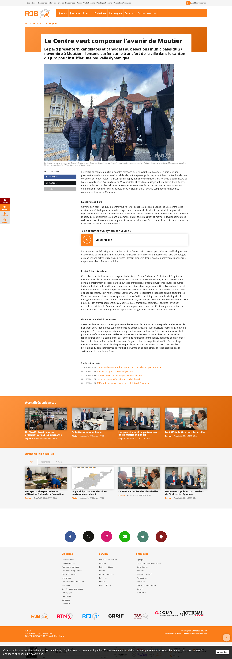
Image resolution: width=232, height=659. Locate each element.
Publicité (140, 570)
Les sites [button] (30, 3)
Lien (50, 189)
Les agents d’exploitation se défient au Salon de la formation (44, 493)
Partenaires (141, 578)
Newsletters (124, 536)
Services (130, 13)
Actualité (38, 23)
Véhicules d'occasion (122, 3)
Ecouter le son (96, 240)
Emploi (61, 3)
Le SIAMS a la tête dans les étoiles (185, 432)
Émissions (100, 13)
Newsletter (141, 592)
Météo (102, 570)
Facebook (70, 536)
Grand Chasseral (69, 574)
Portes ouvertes (147, 13)
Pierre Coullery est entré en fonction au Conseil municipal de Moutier (121, 367)
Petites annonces (106, 574)
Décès (79, 3)
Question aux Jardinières (72, 589)
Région (53, 23)
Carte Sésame (89, 3)
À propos (140, 560)
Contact (140, 589)
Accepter (222, 652)
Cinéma (102, 563)
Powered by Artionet (173, 633)
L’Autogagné (67, 592)
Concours (66, 603)
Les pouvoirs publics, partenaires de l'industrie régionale (137, 433)
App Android (161, 536)
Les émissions (68, 560)
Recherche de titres (70, 567)
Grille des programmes (72, 570)
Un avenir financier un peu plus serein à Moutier (111, 375)
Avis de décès (105, 585)
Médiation (141, 581)
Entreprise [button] (42, 3)
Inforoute (52, 3)
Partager (51, 176)
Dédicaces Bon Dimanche (73, 581)
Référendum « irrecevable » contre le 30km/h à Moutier (115, 383)
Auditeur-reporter (196, 3)
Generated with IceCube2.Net (195, 633)
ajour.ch (62, 13)
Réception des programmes (149, 563)
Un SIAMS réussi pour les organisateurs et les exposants (43, 433)
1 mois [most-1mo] (59, 462)
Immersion (66, 578)
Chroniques (115, 13)
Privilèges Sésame (104, 3)
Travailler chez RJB (144, 574)
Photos (87, 13)
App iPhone (143, 536)
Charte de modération (146, 585)
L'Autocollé (66, 596)
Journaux (75, 13)
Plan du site (59, 636)
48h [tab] (31, 462)
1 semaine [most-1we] (45, 462)
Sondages (66, 600)
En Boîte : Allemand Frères (87, 432)
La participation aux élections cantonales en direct (89, 493)
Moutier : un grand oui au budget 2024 (107, 371)
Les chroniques (68, 563)
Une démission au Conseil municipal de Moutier (111, 379)
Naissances (70, 3)
